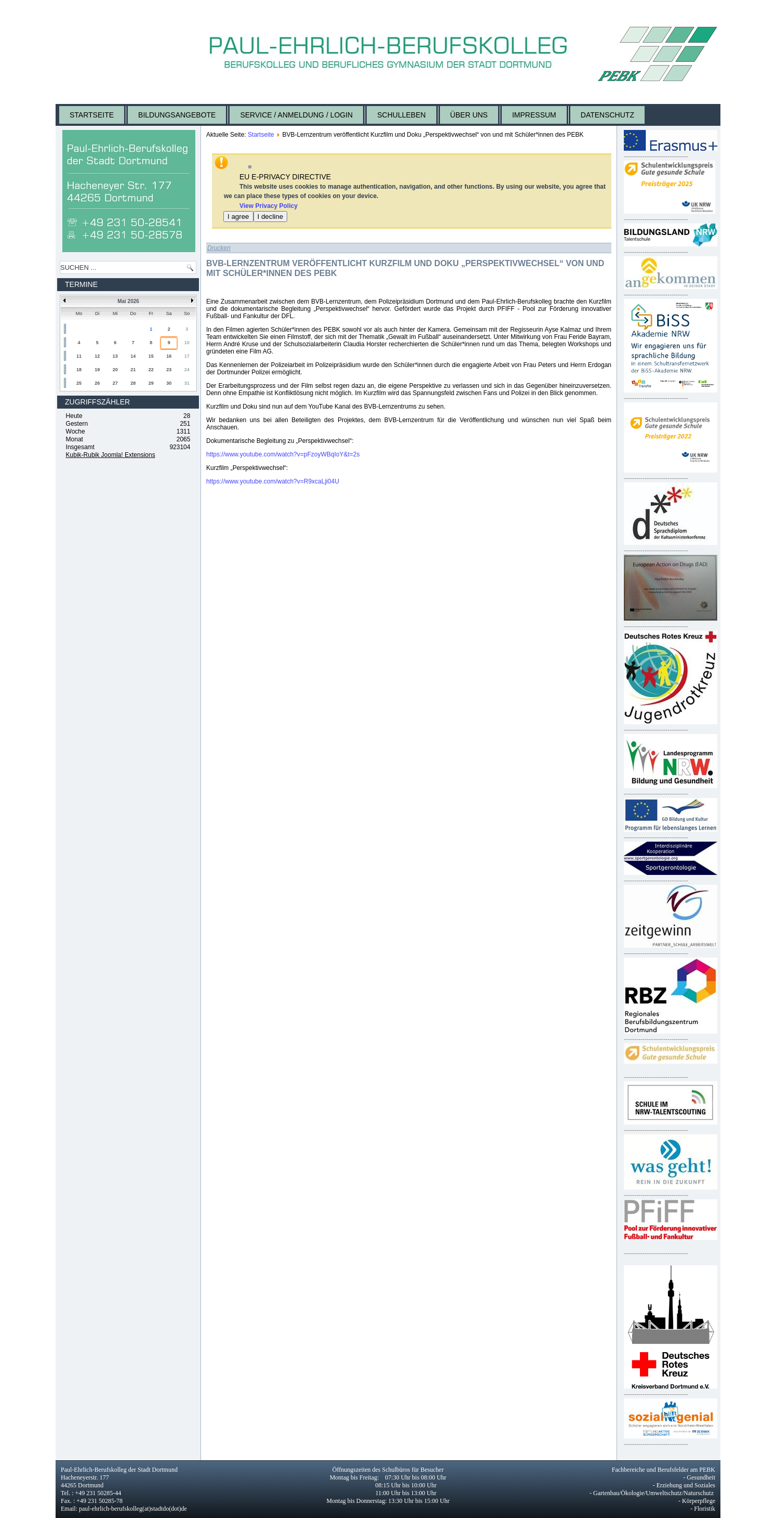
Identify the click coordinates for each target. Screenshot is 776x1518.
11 (79, 356)
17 (187, 356)
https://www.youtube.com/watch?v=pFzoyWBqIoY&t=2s (282, 454)
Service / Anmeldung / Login (296, 115)
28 (133, 383)
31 (187, 383)
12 (97, 356)
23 (168, 369)
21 (133, 369)
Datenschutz (607, 115)
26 (97, 383)
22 (151, 369)
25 (79, 383)
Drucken (219, 248)
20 (115, 369)
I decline (271, 216)
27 (115, 383)
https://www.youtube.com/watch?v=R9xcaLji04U (272, 481)
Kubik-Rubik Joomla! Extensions (110, 455)
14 (133, 356)
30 (168, 383)
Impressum (534, 115)
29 (151, 383)
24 (187, 369)
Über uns (469, 115)
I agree (238, 216)
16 (168, 356)
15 (151, 356)
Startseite (92, 115)
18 (79, 369)
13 (115, 356)
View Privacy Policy (268, 206)
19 (97, 369)
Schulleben (401, 115)
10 (187, 342)
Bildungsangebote (177, 115)
